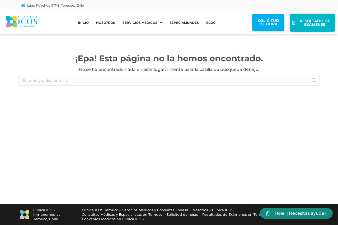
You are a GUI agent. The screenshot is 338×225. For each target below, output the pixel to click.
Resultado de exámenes (311, 23)
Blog (210, 23)
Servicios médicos (142, 23)
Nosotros (105, 23)
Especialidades (184, 23)
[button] (296, 213)
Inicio (83, 23)
